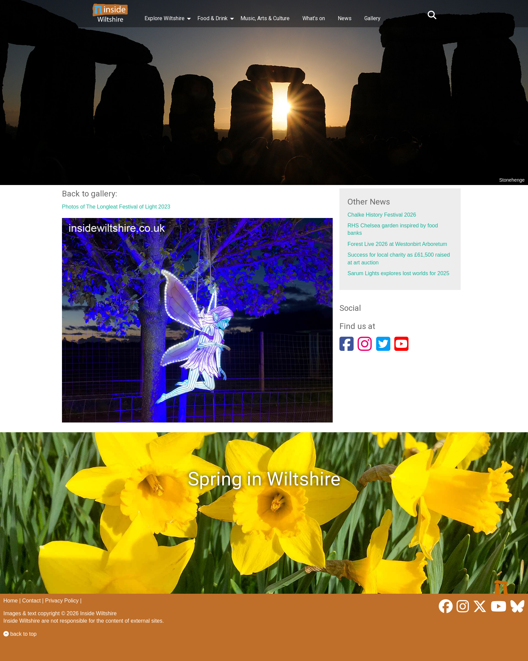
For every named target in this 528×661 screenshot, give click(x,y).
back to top (20, 634)
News (345, 18)
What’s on (313, 18)
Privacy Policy (62, 600)
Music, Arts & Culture (265, 18)
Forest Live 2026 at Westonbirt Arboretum (397, 244)
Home (10, 600)
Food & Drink (212, 18)
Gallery (372, 18)
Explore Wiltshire (164, 18)
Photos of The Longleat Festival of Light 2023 (116, 207)
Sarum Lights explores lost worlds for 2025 (398, 273)
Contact (31, 600)
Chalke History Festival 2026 (382, 215)
